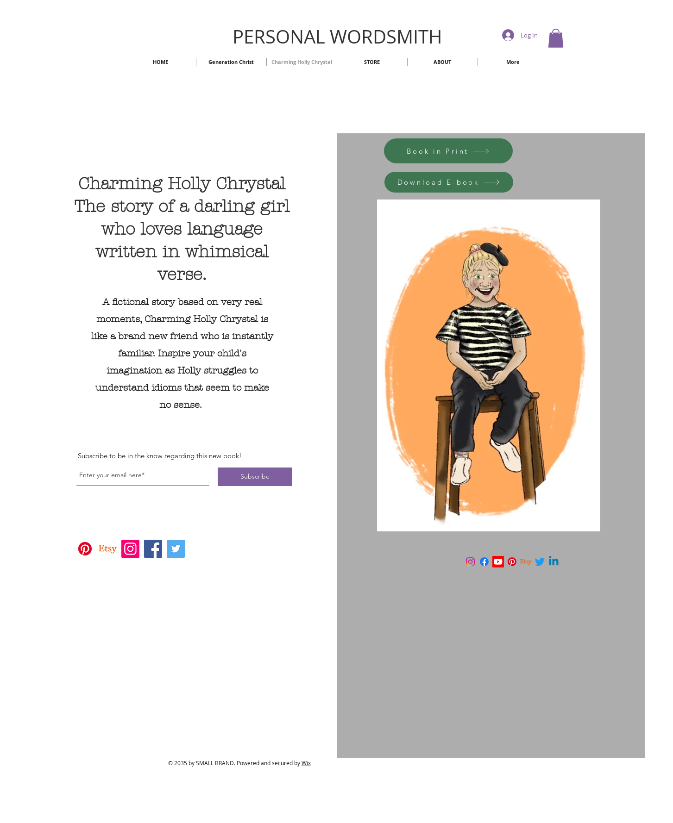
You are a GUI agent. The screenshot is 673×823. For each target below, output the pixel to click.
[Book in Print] (448, 150)
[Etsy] (108, 549)
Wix (306, 763)
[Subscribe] (255, 477)
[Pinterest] (85, 549)
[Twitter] (176, 549)
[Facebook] (153, 549)
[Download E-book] (448, 182)
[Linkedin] (554, 561)
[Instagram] (130, 549)
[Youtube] (498, 561)
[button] (556, 38)
